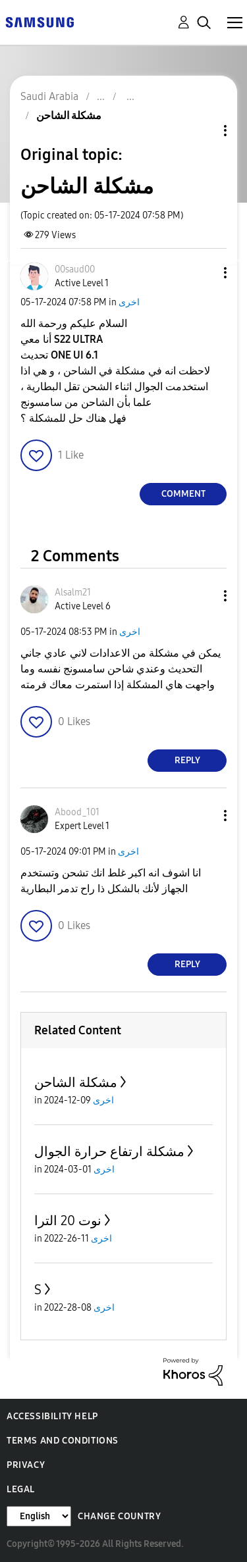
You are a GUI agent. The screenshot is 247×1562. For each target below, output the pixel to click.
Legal (21, 1489)
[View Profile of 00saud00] (75, 269)
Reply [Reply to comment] (187, 760)
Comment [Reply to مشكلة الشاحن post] (183, 493)
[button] (203, 273)
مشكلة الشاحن (75, 1082)
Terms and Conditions (63, 1440)
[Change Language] (39, 1516)
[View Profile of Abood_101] (77, 812)
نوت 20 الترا (67, 1220)
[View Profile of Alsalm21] (73, 592)
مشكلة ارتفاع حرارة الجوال (109, 1151)
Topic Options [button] (203, 130)
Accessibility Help (52, 1416)
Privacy (26, 1465)
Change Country (119, 1516)
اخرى (129, 302)
